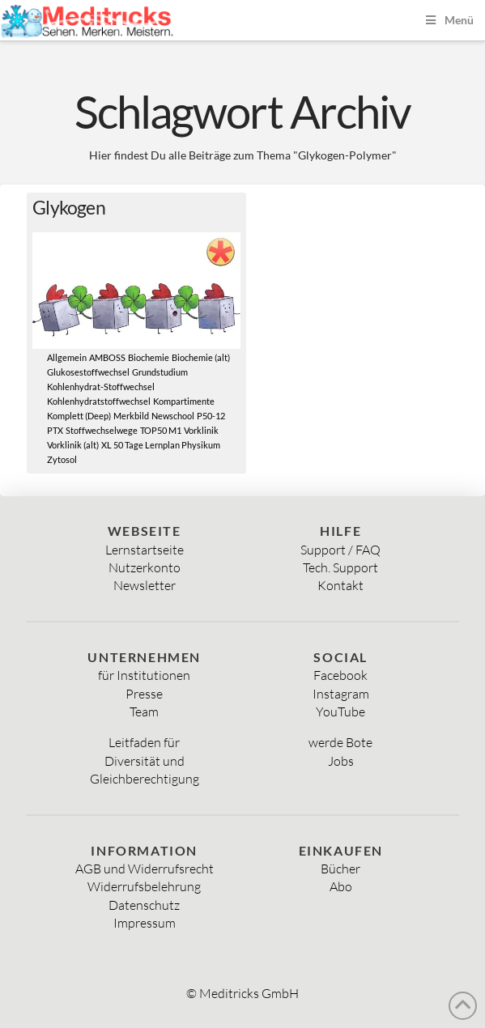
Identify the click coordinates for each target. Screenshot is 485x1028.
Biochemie (148, 358)
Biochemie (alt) (201, 358)
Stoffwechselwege (102, 430)
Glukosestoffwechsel (88, 372)
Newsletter (144, 585)
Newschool (172, 416)
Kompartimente (184, 401)
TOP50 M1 (160, 430)
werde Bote (340, 742)
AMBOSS (107, 358)
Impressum (144, 923)
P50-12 (211, 416)
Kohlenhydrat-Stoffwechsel (101, 387)
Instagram (341, 694)
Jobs (341, 761)
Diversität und (144, 761)
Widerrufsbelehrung (144, 886)
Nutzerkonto (144, 567)
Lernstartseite (144, 550)
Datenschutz (144, 905)
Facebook (340, 675)
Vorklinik (201, 430)
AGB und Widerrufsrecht (144, 868)
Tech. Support (340, 567)
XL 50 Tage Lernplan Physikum (160, 445)
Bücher (340, 868)
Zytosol (62, 460)
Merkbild (131, 416)
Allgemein (67, 358)
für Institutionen (144, 675)
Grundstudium (160, 372)
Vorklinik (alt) (73, 445)
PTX (55, 430)
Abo (341, 886)
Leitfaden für (144, 742)
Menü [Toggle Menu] (448, 20)
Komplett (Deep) (79, 416)
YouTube (340, 711)
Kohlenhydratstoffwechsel (99, 401)
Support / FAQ (340, 550)
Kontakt (340, 585)
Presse (144, 694)
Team (144, 711)
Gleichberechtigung (144, 779)
